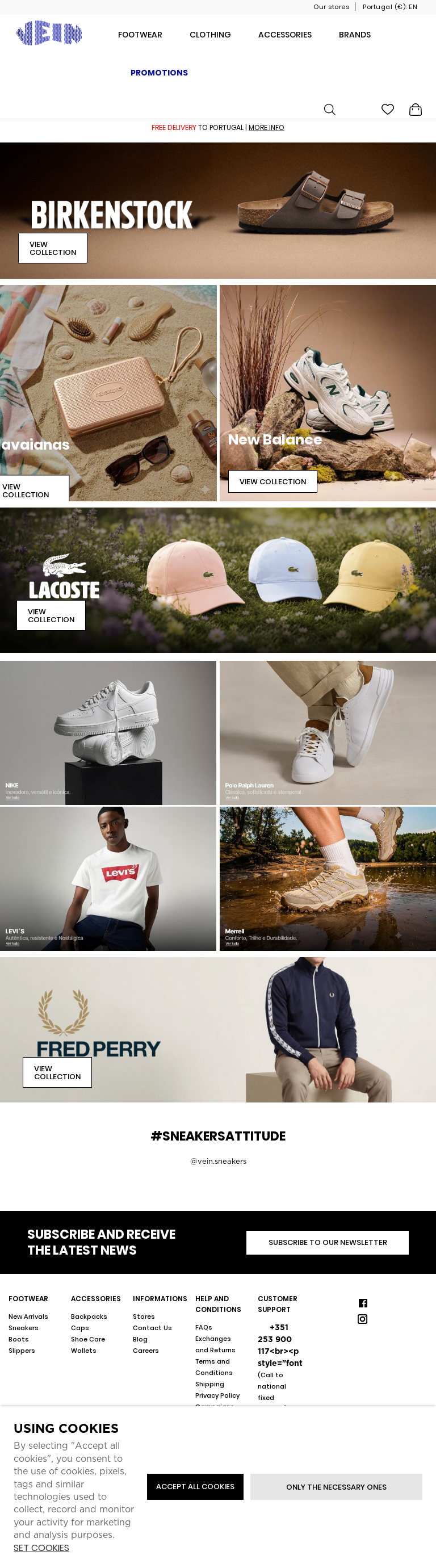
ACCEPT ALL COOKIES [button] (195, 1486)
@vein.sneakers (218, 1161)
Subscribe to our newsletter (328, 1242)
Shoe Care (88, 1339)
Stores (144, 1316)
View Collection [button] (53, 248)
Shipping (209, 1384)
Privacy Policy (217, 1395)
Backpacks (89, 1316)
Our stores (331, 6)
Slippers (22, 1350)
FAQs (203, 1327)
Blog (140, 1339)
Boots (19, 1339)
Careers (146, 1350)
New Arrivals (28, 1316)
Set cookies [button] (41, 1548)
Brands (355, 34)
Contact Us (152, 1327)
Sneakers (24, 1327)
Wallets (84, 1350)
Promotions (159, 72)
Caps (80, 1327)
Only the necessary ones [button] (336, 1487)
